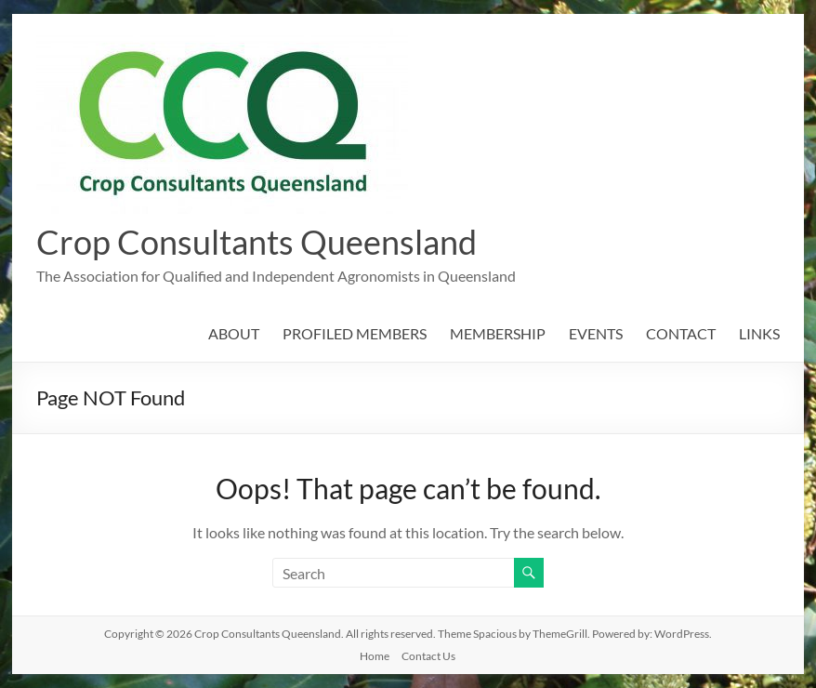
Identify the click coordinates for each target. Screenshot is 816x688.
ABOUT (233, 333)
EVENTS (596, 333)
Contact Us (428, 656)
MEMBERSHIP (498, 333)
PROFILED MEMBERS (355, 333)
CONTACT (681, 333)
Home (374, 656)
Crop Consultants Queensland (256, 241)
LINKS (759, 333)
